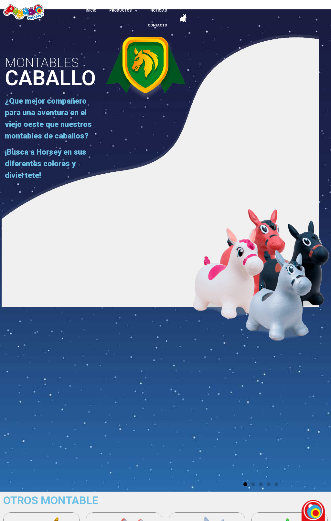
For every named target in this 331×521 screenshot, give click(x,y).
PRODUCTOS (123, 11)
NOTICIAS (158, 10)
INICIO (91, 10)
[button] (245, 484)
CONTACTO (157, 25)
